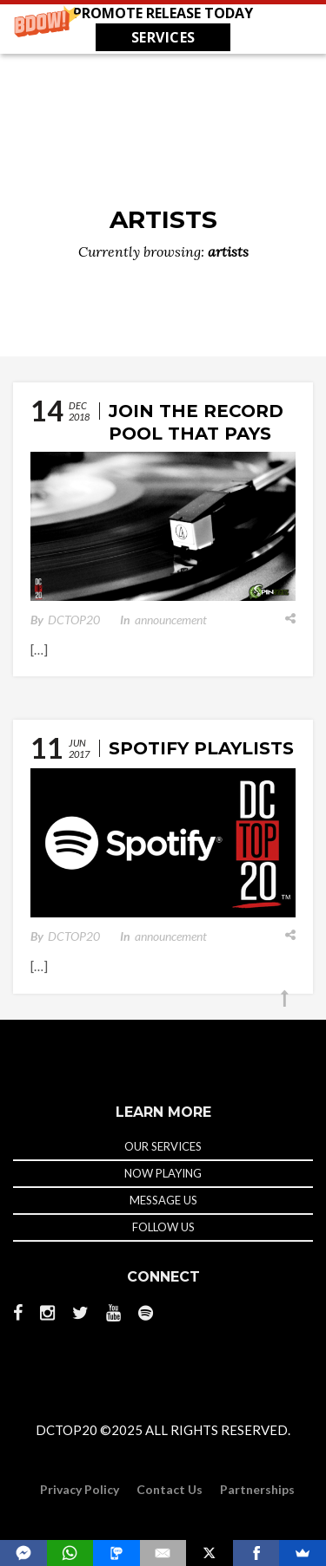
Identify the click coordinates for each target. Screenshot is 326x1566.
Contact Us (169, 1489)
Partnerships (257, 1489)
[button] (163, 27)
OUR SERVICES (163, 1146)
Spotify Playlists (201, 748)
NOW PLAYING (163, 1173)
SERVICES (163, 37)
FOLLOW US (163, 1227)
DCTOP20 (74, 619)
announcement (171, 619)
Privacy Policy (79, 1489)
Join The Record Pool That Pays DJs (196, 434)
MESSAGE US (163, 1200)
